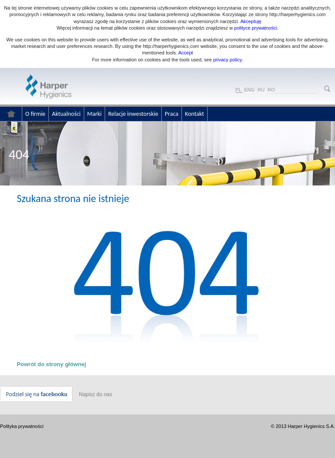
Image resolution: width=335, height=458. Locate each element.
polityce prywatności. (256, 27)
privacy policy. (227, 59)
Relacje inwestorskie (133, 114)
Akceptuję (250, 21)
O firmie (35, 114)
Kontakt (194, 114)
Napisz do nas (95, 394)
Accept (185, 52)
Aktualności (66, 114)
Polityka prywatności (22, 426)
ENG (249, 89)
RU (261, 89)
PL (238, 89)
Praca (171, 114)
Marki (94, 114)
